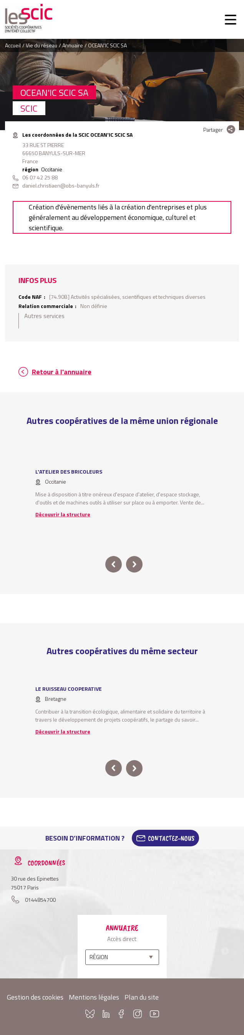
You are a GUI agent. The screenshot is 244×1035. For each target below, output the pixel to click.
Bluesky (90, 1014)
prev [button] (113, 564)
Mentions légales (94, 997)
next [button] (134, 564)
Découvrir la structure (62, 514)
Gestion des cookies (35, 997)
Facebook (121, 1014)
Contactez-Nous (171, 838)
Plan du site (141, 997)
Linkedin (106, 1014)
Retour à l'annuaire (61, 372)
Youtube (154, 1014)
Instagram (137, 1014)
